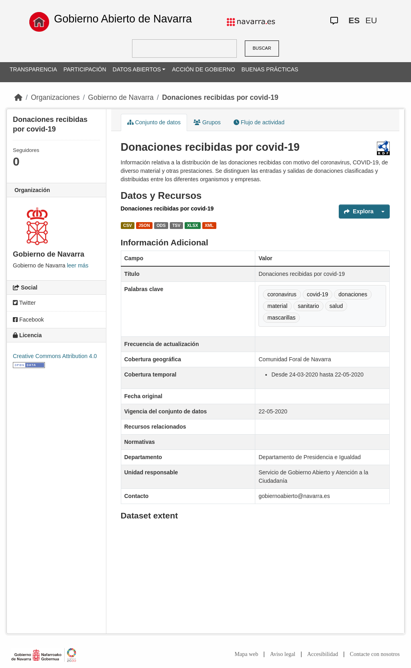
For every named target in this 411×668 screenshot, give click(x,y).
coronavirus (281, 294)
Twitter (24, 303)
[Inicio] (18, 97)
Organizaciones (55, 97)
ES (354, 20)
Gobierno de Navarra (120, 97)
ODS (161, 225)
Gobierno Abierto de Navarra (123, 19)
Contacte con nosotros (375, 654)
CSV (127, 225)
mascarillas (281, 317)
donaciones (352, 294)
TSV (176, 225)
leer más (78, 265)
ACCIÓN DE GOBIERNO (203, 69)
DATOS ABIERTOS (137, 69)
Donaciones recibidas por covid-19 (220, 97)
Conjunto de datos (154, 122)
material (277, 306)
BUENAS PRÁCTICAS (270, 69)
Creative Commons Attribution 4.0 (55, 356)
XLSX (192, 225)
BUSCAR (262, 48)
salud (336, 306)
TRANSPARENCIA (33, 69)
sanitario (308, 306)
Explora (358, 211)
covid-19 (317, 294)
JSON (144, 225)
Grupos (207, 122)
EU (371, 20)
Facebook (28, 319)
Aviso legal (282, 654)
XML (209, 225)
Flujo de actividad (259, 122)
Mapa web (246, 654)
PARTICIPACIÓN (84, 69)
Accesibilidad (322, 654)
